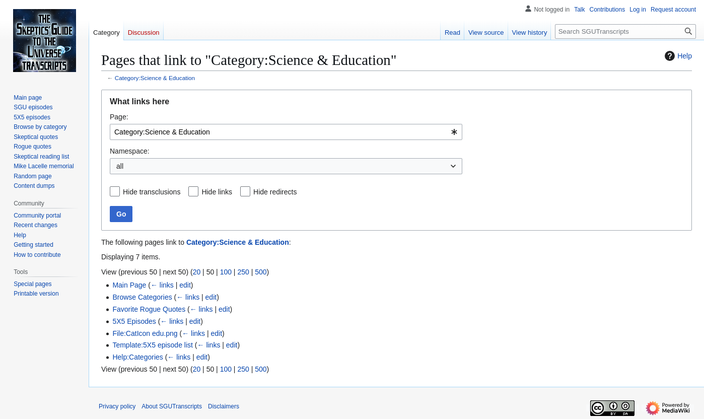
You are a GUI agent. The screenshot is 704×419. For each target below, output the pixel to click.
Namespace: (130, 151)
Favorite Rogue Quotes (148, 309)
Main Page (129, 285)
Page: (119, 117)
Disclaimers (223, 406)
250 (243, 272)
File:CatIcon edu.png (144, 333)
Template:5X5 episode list (152, 345)
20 (197, 272)
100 (226, 272)
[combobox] (286, 132)
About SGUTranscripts (172, 406)
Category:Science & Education (155, 78)
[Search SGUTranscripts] (625, 31)
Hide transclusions (151, 192)
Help (677, 56)
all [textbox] (119, 166)
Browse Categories (142, 297)
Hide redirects (275, 192)
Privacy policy (117, 406)
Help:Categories (137, 357)
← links (162, 285)
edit (185, 285)
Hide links (216, 192)
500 (260, 272)
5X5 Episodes (134, 321)
